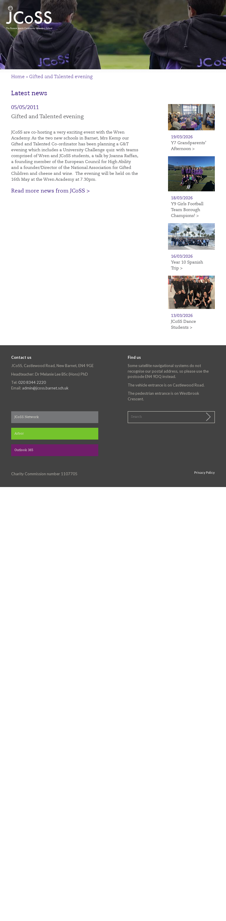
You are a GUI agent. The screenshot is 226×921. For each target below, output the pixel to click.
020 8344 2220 (32, 382)
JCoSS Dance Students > (183, 325)
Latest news (29, 94)
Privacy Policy (204, 472)
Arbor (19, 433)
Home (18, 77)
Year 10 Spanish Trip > (187, 265)
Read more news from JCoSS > (50, 191)
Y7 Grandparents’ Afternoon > (188, 146)
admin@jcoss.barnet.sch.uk (45, 388)
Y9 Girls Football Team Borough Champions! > (187, 210)
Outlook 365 (23, 450)
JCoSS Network (26, 417)
